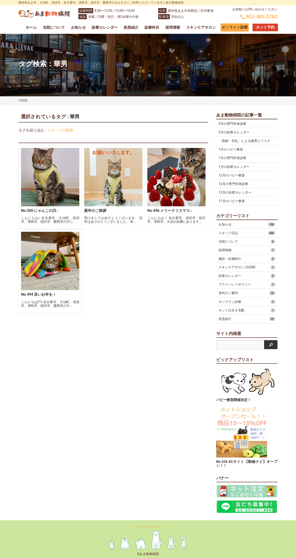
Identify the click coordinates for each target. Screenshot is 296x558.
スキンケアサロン (201, 27)
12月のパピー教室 (232, 175)
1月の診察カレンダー (234, 167)
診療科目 (152, 27)
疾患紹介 (131, 27)
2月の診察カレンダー (234, 132)
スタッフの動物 (60, 130)
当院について (54, 27)
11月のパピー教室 (232, 201)
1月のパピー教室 (231, 149)
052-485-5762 (259, 16)
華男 (61, 64)
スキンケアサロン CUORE (247, 267)
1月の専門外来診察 (232, 158)
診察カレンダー (105, 27)
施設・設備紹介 (247, 259)
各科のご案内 (247, 293)
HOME (23, 100)
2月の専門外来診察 (232, 123)
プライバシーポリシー (247, 284)
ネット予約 (265, 27)
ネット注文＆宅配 (247, 310)
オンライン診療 (235, 27)
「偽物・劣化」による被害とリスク (244, 141)
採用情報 (172, 27)
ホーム (31, 27)
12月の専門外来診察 (233, 184)
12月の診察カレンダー (235, 192)
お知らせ (78, 27)
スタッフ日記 (247, 233)
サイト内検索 (228, 333)
